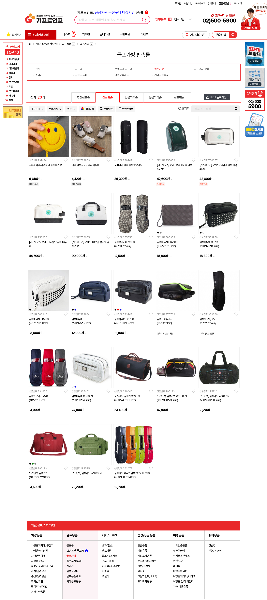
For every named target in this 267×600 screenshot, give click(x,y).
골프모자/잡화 (201, 69)
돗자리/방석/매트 (147, 560)
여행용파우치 (180, 571)
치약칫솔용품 (180, 545)
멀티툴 (141, 571)
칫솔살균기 (179, 550)
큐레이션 (105, 34)
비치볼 (105, 571)
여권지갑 (178, 560)
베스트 (69, 34)
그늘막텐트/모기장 (147, 576)
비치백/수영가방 (111, 566)
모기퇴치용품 (145, 581)
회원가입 (188, 3)
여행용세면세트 (181, 555)
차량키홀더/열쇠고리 (42, 566)
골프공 (78, 69)
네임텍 (176, 566)
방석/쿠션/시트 (39, 586)
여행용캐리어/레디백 (184, 576)
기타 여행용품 (180, 586)
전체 (37, 69)
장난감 (212, 545)
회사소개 (238, 3)
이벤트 (144, 34)
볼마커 (38, 75)
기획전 (86, 34)
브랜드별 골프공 (123, 69)
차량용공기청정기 (40, 550)
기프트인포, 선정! (112, 12)
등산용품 (142, 545)
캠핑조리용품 (145, 555)
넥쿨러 (105, 576)
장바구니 (211, 3)
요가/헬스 (107, 545)
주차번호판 (37, 581)
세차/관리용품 (38, 571)
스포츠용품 (108, 560)
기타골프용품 (161, 75)
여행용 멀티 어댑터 (183, 581)
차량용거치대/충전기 (42, 545)
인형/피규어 (215, 550)
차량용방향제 (38, 555)
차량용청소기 (38, 560)
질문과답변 (225, 3)
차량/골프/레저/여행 (47, 43)
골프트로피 (81, 75)
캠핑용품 (142, 550)
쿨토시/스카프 (109, 555)
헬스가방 (106, 550)
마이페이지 (200, 3)
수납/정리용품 (38, 576)
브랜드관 (125, 34)
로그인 (178, 3)
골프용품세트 (122, 75)
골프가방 (159, 69)
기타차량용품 (38, 591)
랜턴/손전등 (144, 566)
